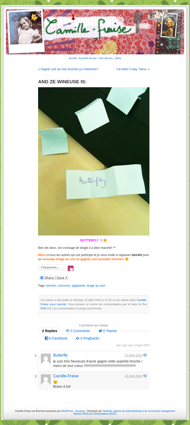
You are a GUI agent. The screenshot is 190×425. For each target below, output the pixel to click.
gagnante (78, 285)
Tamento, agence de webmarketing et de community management (139, 411)
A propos (80, 411)
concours (64, 285)
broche (51, 285)
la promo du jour (88, 58)
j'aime (118, 58)
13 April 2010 (133, 376)
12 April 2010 (133, 355)
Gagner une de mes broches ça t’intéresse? (69, 69)
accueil (73, 58)
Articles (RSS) (81, 413)
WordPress (67, 411)
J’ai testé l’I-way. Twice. (131, 69)
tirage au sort (96, 285)
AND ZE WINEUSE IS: (62, 81)
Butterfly (60, 355)
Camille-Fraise (66, 376)
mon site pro (106, 58)
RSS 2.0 (46, 308)
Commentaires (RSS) (104, 413)
